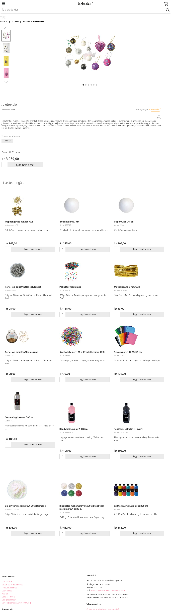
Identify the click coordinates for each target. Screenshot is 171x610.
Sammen (7, 141)
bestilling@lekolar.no (100, 591)
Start (2, 22)
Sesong (17, 22)
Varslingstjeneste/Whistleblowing (16, 603)
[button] (83, 85)
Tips (9, 22)
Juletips (26, 22)
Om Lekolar (7, 582)
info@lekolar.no (118, 591)
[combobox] (85, 10)
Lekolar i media (8, 597)
